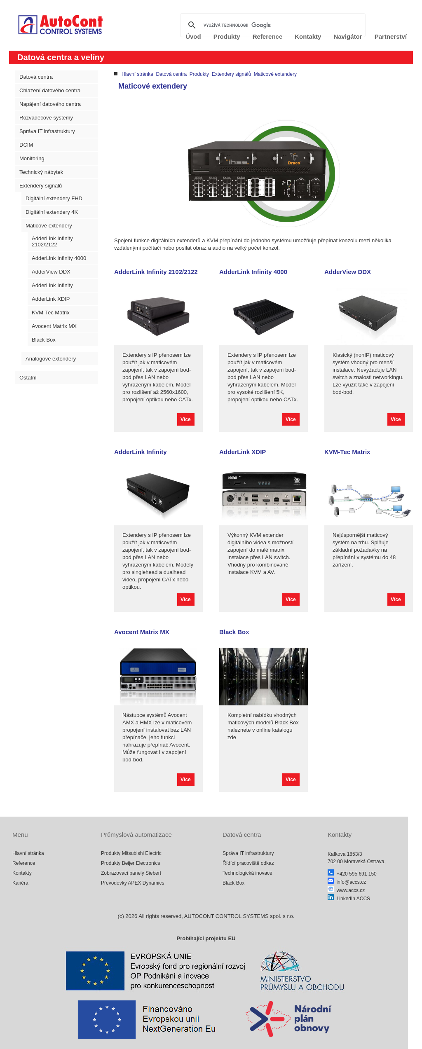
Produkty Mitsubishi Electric (131, 853)
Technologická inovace (247, 873)
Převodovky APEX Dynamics (132, 883)
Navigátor (347, 36)
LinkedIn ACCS (349, 898)
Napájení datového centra (50, 104)
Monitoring (32, 158)
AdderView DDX (51, 272)
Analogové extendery (51, 359)
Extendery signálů (40, 186)
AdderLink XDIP (51, 299)
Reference (23, 863)
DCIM (26, 145)
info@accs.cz (347, 882)
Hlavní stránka (137, 74)
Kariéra (20, 883)
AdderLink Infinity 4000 (59, 258)
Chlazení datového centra (49, 90)
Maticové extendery (49, 225)
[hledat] (272, 25)
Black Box (44, 340)
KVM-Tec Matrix (51, 312)
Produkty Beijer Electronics (130, 863)
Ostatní (28, 378)
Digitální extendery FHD (54, 198)
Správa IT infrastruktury (47, 131)
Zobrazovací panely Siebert (131, 873)
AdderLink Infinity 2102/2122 (52, 241)
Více (186, 419)
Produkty (199, 74)
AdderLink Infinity (52, 285)
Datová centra (36, 77)
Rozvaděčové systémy (46, 118)
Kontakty (22, 873)
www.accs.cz (346, 890)
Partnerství (391, 36)
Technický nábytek (41, 172)
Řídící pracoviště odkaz (248, 863)
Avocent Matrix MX (54, 326)
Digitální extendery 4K (52, 212)
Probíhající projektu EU (205, 938)
